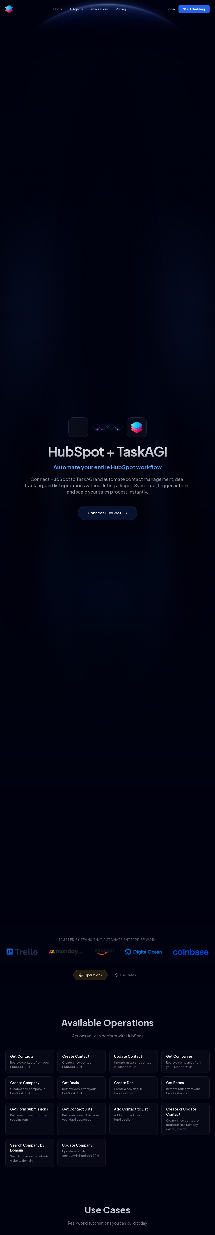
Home (57, 9)
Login (171, 9)
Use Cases (125, 975)
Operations (90, 975)
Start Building (194, 9)
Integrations (100, 9)
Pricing (121, 9)
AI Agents (76, 9)
